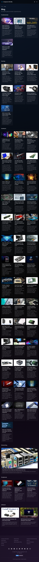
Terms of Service (4, 542)
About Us (28, 540)
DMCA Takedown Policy (18, 542)
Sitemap (2, 543)
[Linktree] (22, 549)
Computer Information (5, 538)
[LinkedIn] (14, 549)
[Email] (30, 549)
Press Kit (2, 545)
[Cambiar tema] (37, 2)
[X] (9, 549)
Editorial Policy (16, 538)
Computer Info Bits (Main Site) (32, 538)
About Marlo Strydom (30, 542)
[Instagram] (17, 549)
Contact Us (28, 543)
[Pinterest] (19, 549)
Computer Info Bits (6, 2)
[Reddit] (27, 549)
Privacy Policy (3, 540)
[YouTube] (25, 549)
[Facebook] (11, 549)
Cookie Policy (16, 540)
